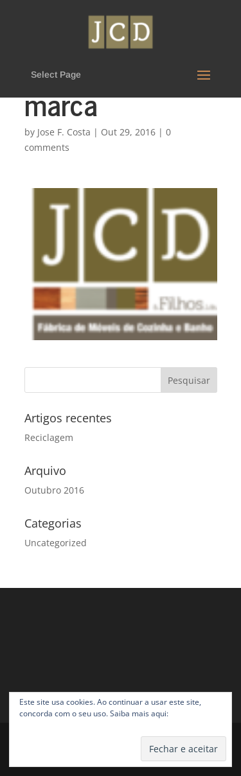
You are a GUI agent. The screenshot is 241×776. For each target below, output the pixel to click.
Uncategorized (55, 543)
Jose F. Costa (64, 132)
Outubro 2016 (54, 490)
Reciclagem (48, 437)
